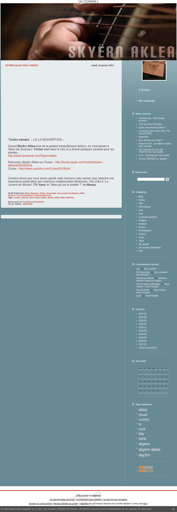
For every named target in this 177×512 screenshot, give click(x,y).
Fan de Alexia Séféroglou (148, 284)
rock (142, 429)
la (140, 424)
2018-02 (142, 341)
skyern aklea (149, 449)
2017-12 (142, 344)
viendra (24, 197)
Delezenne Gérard (145, 278)
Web (141, 251)
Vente (141, 237)
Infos (141, 210)
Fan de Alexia (142, 290)
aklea (143, 410)
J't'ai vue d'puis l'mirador (150, 124)
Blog (141, 196)
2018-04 (142, 337)
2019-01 (142, 324)
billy (141, 434)
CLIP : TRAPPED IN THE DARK (154, 155)
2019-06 (142, 317)
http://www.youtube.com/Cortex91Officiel (44, 168)
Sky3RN (28, 204)
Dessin (142, 200)
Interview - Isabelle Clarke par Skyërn (152, 279)
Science (142, 234)
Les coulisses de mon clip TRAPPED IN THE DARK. (151, 150)
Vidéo (141, 241)
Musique (143, 224)
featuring (69, 197)
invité (138, 296)
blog (145, 504)
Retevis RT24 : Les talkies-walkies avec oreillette (155, 144)
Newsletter (144, 137)
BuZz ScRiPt (150, 269)
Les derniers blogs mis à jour (62, 499)
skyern (144, 444)
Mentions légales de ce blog (66, 504)
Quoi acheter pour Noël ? (151, 140)
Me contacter (147, 100)
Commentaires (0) (42, 195)
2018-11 (142, 327)
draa (31, 197)
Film (141, 203)
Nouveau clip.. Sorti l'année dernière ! (152, 119)
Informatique (145, 207)
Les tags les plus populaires (115, 499)
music (143, 415)
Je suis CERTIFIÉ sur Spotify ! (153, 159)
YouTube (26, 202)
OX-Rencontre (143, 272)
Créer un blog (82, 495)
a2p (138, 269)
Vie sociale (144, 244)
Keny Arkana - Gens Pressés (152, 285)
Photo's (142, 227)
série (142, 439)
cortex (17, 197)
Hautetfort (96, 495)
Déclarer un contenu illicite (40, 504)
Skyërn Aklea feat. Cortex (21, 65)
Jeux (141, 213)
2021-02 (142, 314)
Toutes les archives (148, 348)
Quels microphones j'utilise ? (152, 127)
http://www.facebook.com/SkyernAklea (32, 155)
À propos (144, 89)
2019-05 (142, 320)
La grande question (148, 217)
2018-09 (142, 331)
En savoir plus (144, 509)
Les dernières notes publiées (89, 499)
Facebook (38, 202)
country (144, 419)
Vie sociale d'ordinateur (150, 247)
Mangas (142, 220)
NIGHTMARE (151, 296)
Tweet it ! (12, 195)
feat (62, 197)
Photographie (145, 230)
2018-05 (142, 334)
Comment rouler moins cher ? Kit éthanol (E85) (154, 132)
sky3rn (144, 455)
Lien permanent (25, 195)
